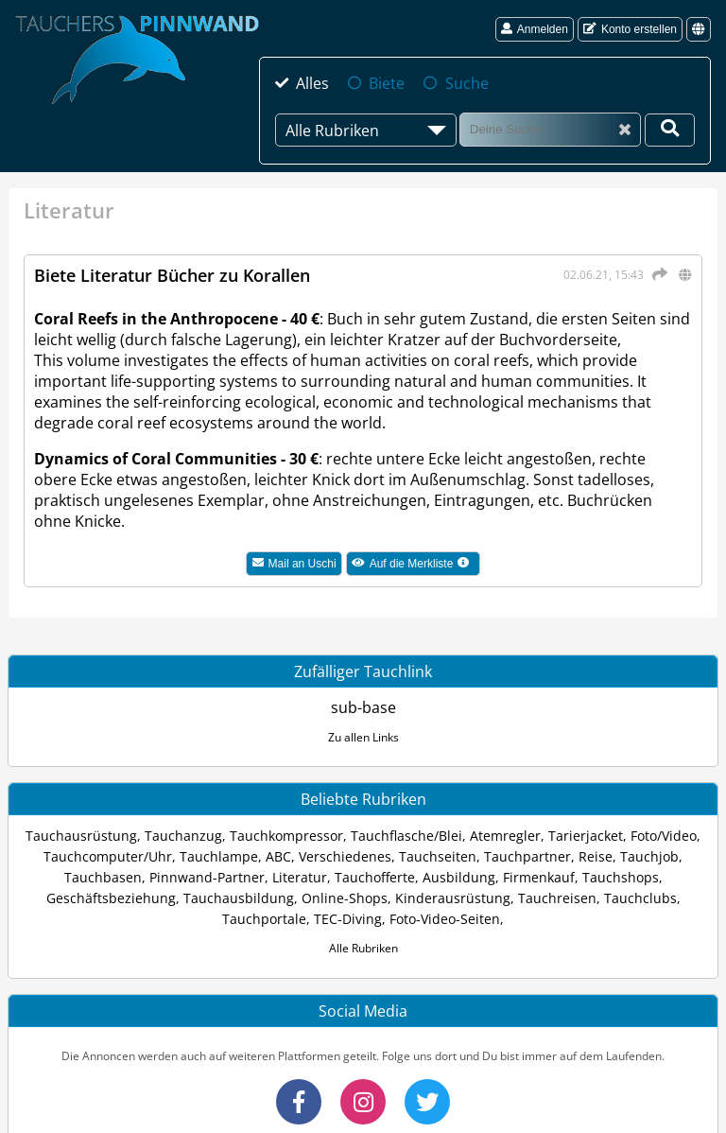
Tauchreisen (557, 898)
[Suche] (550, 129)
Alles (312, 83)
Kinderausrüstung (452, 898)
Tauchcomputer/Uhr (107, 856)
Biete (387, 83)
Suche (467, 83)
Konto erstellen (630, 29)
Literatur (299, 877)
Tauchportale (264, 919)
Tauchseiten (437, 856)
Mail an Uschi (294, 563)
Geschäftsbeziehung (111, 898)
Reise (596, 856)
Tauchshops (620, 877)
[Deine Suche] (670, 130)
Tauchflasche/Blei (406, 836)
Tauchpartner (527, 856)
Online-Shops (345, 898)
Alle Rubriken (363, 948)
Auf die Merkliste (416, 565)
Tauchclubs (640, 898)
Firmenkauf (539, 877)
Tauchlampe (219, 856)
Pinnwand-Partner (207, 877)
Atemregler (505, 836)
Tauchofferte (375, 877)
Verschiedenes (345, 856)
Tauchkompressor (286, 836)
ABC (278, 856)
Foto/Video (664, 836)
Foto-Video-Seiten (444, 919)
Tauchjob (649, 856)
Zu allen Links (363, 737)
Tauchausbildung (238, 898)
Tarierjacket (585, 836)
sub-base (363, 707)
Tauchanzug (183, 836)
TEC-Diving (348, 919)
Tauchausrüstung (81, 836)
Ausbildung (459, 877)
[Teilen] (657, 274)
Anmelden (534, 29)
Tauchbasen (103, 877)
